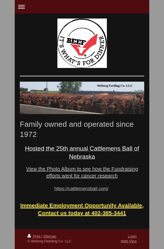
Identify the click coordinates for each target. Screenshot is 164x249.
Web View (129, 241)
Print (34, 236)
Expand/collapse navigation (82, 6)
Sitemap (49, 236)
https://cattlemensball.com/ (81, 188)
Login (132, 236)
